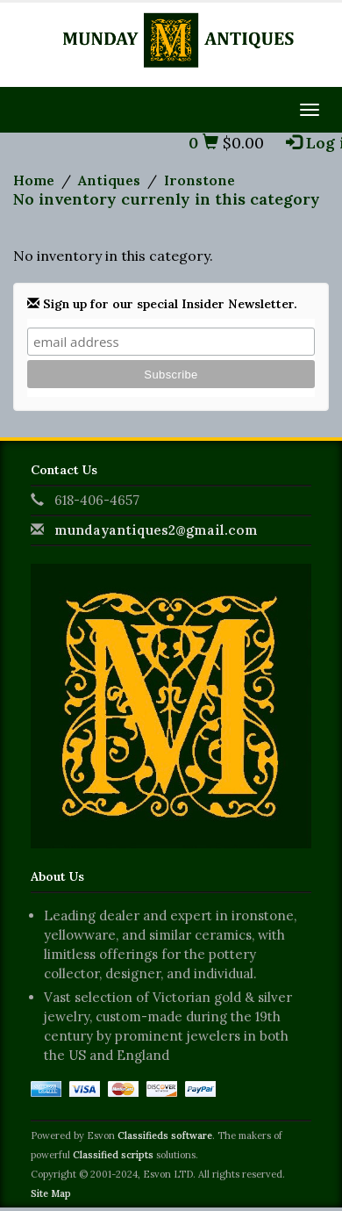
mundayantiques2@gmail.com (156, 530)
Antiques (109, 180)
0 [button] (203, 143)
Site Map (51, 1193)
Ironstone (199, 180)
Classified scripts (113, 1155)
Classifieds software (165, 1135)
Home (33, 180)
